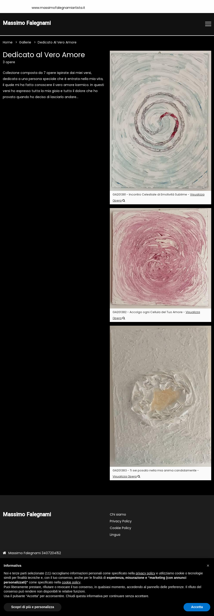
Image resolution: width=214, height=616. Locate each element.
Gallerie (25, 42)
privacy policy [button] (145, 573)
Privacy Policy (121, 521)
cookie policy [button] (71, 582)
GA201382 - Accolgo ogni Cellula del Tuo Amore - (156, 315)
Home (8, 42)
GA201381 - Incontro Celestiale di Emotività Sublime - (158, 197)
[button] (208, 565)
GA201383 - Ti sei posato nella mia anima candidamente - (156, 473)
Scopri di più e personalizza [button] (32, 607)
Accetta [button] (197, 607)
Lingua (115, 534)
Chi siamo (118, 514)
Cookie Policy (120, 528)
